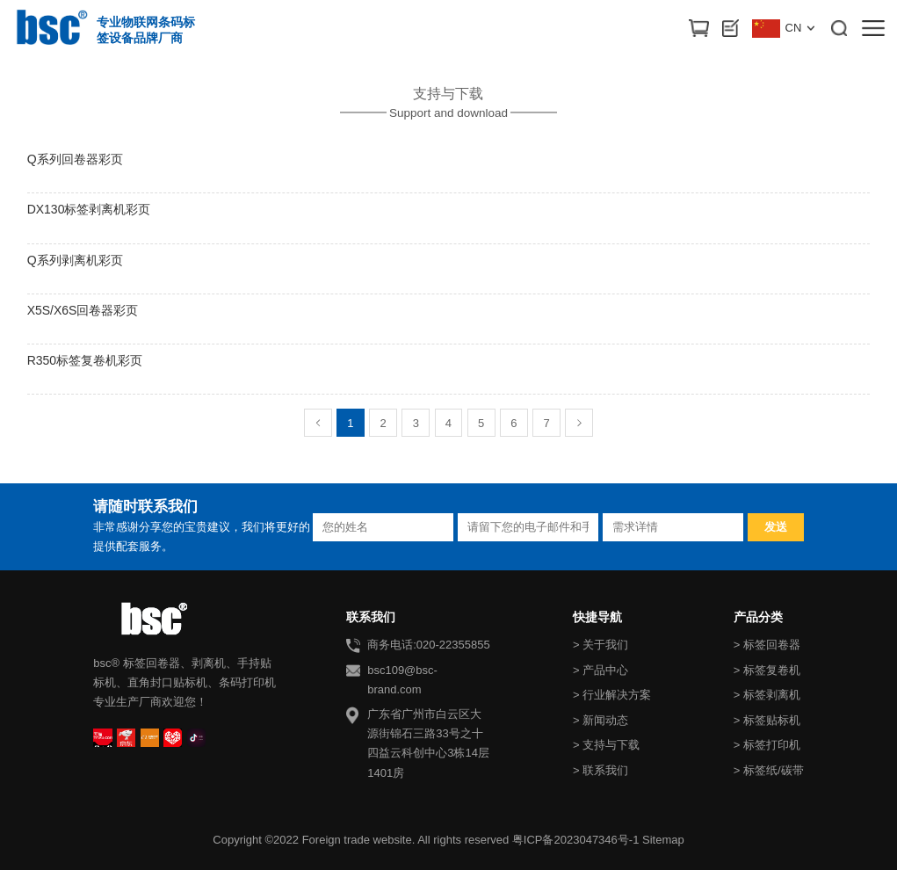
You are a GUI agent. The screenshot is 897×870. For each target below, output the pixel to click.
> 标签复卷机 (767, 670)
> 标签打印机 (767, 744)
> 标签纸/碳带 (769, 770)
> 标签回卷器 (767, 644)
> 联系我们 (600, 770)
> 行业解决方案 (612, 694)
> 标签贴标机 (767, 720)
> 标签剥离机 (767, 694)
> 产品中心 (600, 670)
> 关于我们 (600, 644)
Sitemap (663, 839)
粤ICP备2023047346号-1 (576, 839)
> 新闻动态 (600, 720)
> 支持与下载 (606, 744)
